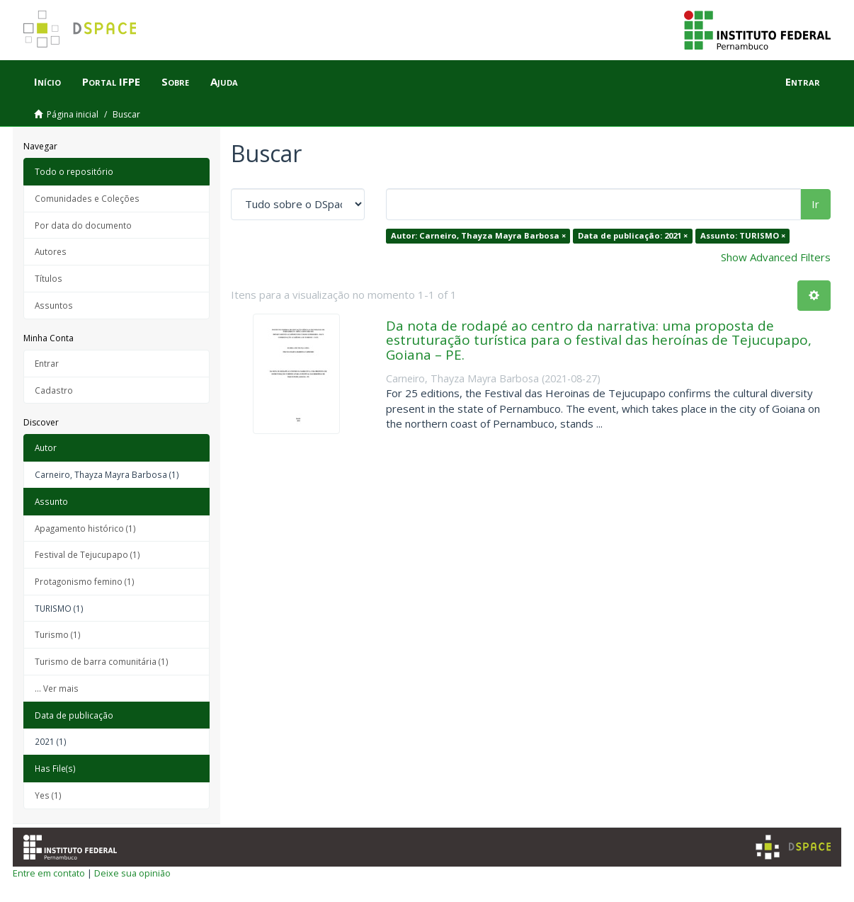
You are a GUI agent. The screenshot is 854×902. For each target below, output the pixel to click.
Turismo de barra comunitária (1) (102, 661)
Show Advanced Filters (776, 257)
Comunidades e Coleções (87, 198)
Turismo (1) (58, 634)
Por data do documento (83, 225)
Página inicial (72, 114)
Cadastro (54, 390)
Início (47, 81)
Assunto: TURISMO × (742, 235)
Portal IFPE (111, 81)
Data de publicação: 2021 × (633, 235)
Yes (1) (48, 795)
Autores (51, 251)
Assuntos (54, 305)
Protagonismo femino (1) (85, 581)
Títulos (48, 278)
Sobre (175, 81)
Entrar (47, 363)
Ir (815, 204)
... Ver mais (57, 688)
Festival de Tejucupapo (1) (87, 554)
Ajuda (224, 81)
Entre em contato (49, 873)
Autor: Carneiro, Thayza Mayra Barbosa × (478, 235)
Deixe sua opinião (132, 873)
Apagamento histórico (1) (85, 528)
